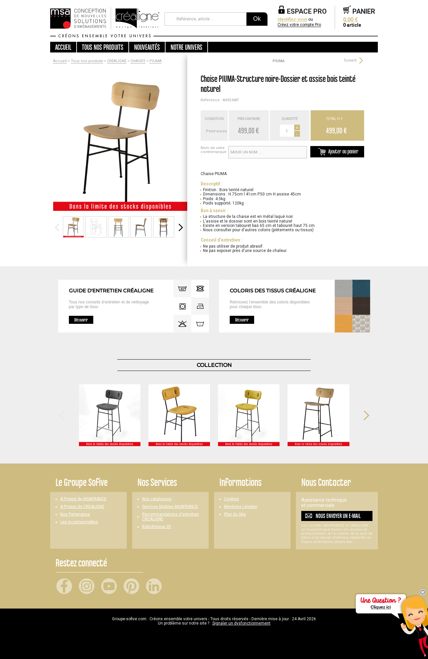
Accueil (63, 47)
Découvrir (81, 319)
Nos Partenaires (75, 514)
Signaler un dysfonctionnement (241, 623)
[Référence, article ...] (205, 19)
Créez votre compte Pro (299, 25)
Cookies (231, 499)
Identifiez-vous (292, 19)
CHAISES (137, 61)
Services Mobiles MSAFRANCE (170, 507)
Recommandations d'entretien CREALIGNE (170, 516)
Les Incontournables (79, 522)
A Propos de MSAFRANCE (83, 499)
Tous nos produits (87, 61)
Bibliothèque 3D (156, 527)
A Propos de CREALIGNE (82, 507)
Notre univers (186, 47)
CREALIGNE (116, 61)
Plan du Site (235, 514)
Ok (257, 18)
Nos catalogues (157, 499)
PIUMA (155, 61)
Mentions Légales (240, 507)
